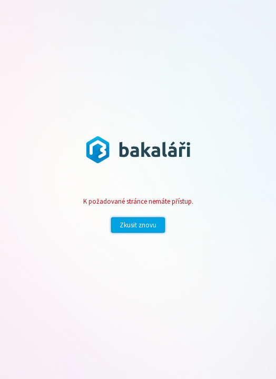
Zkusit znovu (138, 225)
